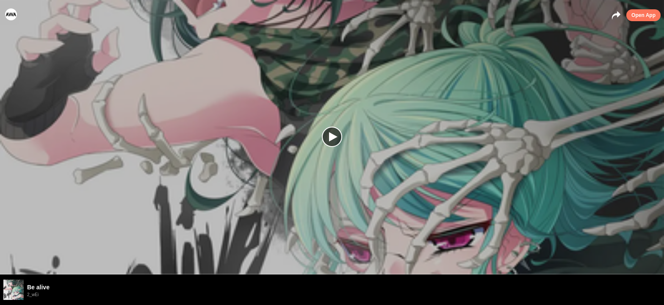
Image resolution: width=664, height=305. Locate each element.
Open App (643, 15)
